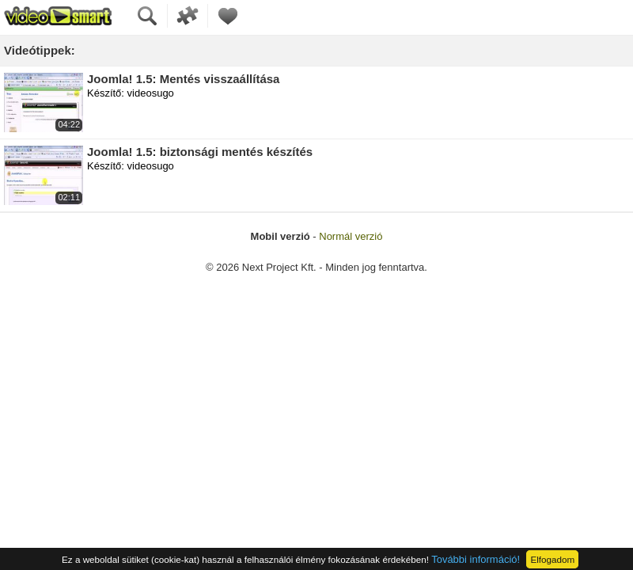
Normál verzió (350, 236)
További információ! (475, 559)
